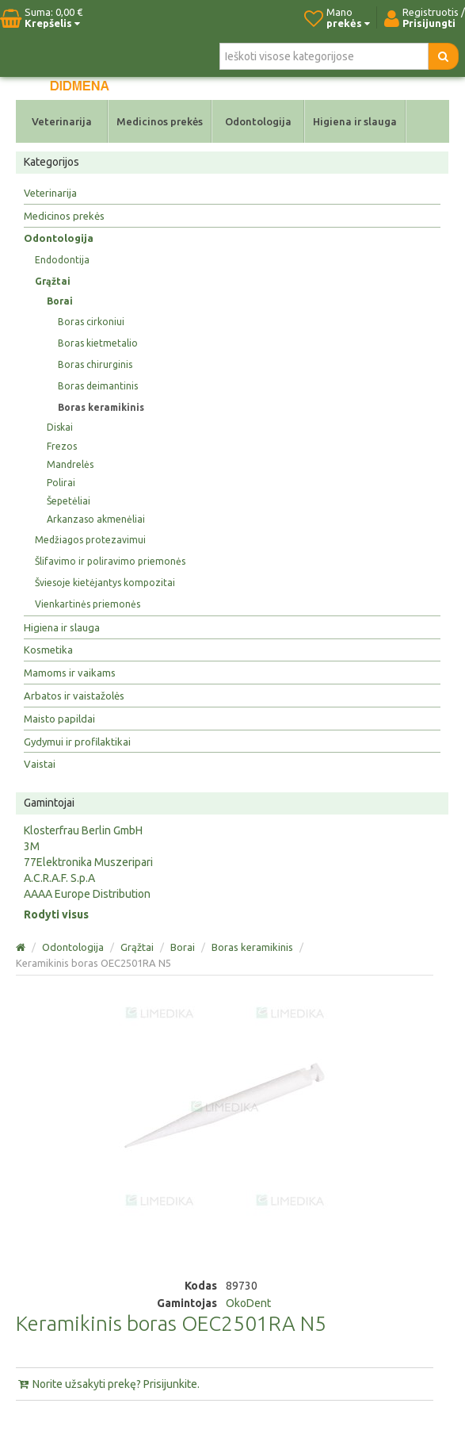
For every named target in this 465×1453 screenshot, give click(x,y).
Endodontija (62, 260)
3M (32, 846)
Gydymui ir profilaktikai (77, 741)
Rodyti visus (56, 914)
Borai (60, 301)
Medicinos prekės (159, 121)
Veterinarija (62, 121)
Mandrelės (70, 464)
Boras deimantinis (98, 386)
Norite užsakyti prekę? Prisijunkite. (108, 1384)
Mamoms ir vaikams (70, 672)
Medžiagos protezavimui (90, 540)
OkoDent (248, 1303)
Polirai (61, 482)
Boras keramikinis (101, 407)
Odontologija (258, 121)
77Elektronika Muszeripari (88, 862)
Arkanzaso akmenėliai (96, 519)
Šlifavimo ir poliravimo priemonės (110, 561)
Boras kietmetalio (98, 343)
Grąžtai (53, 281)
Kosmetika (48, 649)
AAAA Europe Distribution (87, 894)
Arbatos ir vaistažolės (74, 695)
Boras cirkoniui (91, 321)
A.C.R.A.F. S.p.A (59, 878)
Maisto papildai (59, 718)
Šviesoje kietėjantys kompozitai (105, 582)
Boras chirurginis (95, 364)
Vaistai (39, 763)
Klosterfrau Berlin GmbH (83, 830)
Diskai (60, 427)
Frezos (62, 446)
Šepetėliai (68, 501)
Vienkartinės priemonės (87, 604)
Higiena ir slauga (355, 121)
